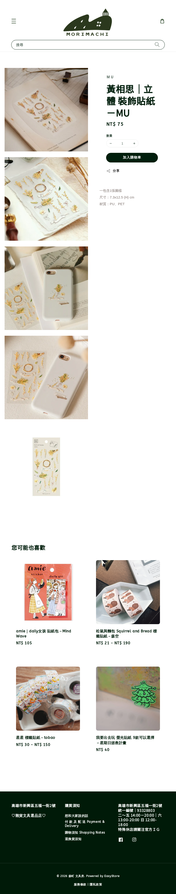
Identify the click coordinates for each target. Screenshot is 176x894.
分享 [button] (112, 171)
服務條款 (80, 884)
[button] (14, 21)
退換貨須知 (73, 839)
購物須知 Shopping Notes (85, 833)
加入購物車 (132, 157)
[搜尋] (157, 44)
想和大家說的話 (76, 816)
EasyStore (111, 876)
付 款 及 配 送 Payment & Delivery (85, 824)
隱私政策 (96, 884)
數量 (109, 135)
